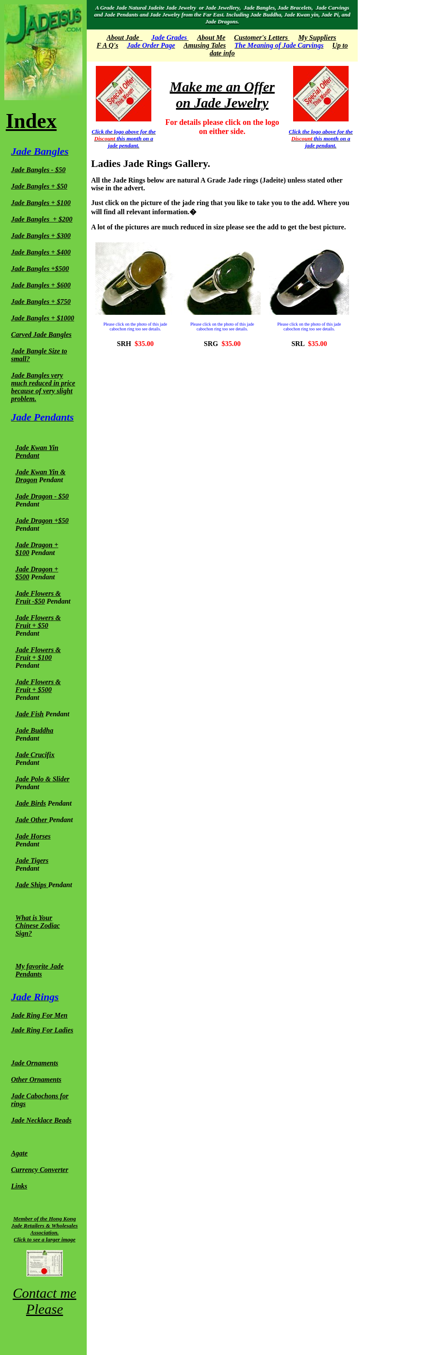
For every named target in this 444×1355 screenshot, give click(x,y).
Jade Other (32, 819)
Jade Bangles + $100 (41, 202)
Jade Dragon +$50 (42, 520)
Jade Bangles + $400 (41, 252)
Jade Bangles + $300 (41, 235)
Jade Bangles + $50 (39, 186)
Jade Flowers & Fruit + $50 (38, 621)
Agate (19, 1153)
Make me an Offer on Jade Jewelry (222, 95)
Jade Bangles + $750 (41, 301)
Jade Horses (32, 836)
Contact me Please (44, 1301)
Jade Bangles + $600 (41, 285)
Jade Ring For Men (39, 1015)
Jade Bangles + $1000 (42, 318)
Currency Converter (39, 1169)
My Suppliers (317, 37)
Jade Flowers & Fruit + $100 (38, 653)
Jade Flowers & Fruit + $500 (38, 685)
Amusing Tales (204, 45)
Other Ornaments (36, 1079)
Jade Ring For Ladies (42, 1030)
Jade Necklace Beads (41, 1120)
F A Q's (107, 45)
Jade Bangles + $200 (41, 219)
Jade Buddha (34, 730)
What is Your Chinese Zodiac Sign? (37, 925)
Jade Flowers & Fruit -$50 (38, 597)
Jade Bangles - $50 (38, 169)
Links (19, 1186)
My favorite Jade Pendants (39, 970)
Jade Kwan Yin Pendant (36, 451)
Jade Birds (30, 803)
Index (31, 120)
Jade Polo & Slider (42, 779)
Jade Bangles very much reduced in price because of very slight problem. (43, 387)
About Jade (123, 37)
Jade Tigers (31, 860)
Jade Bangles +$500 (40, 268)
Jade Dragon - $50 (42, 496)
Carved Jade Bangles (41, 334)
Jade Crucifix (34, 754)
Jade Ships (30, 884)
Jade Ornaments (34, 1063)
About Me (211, 37)
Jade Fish (29, 714)
